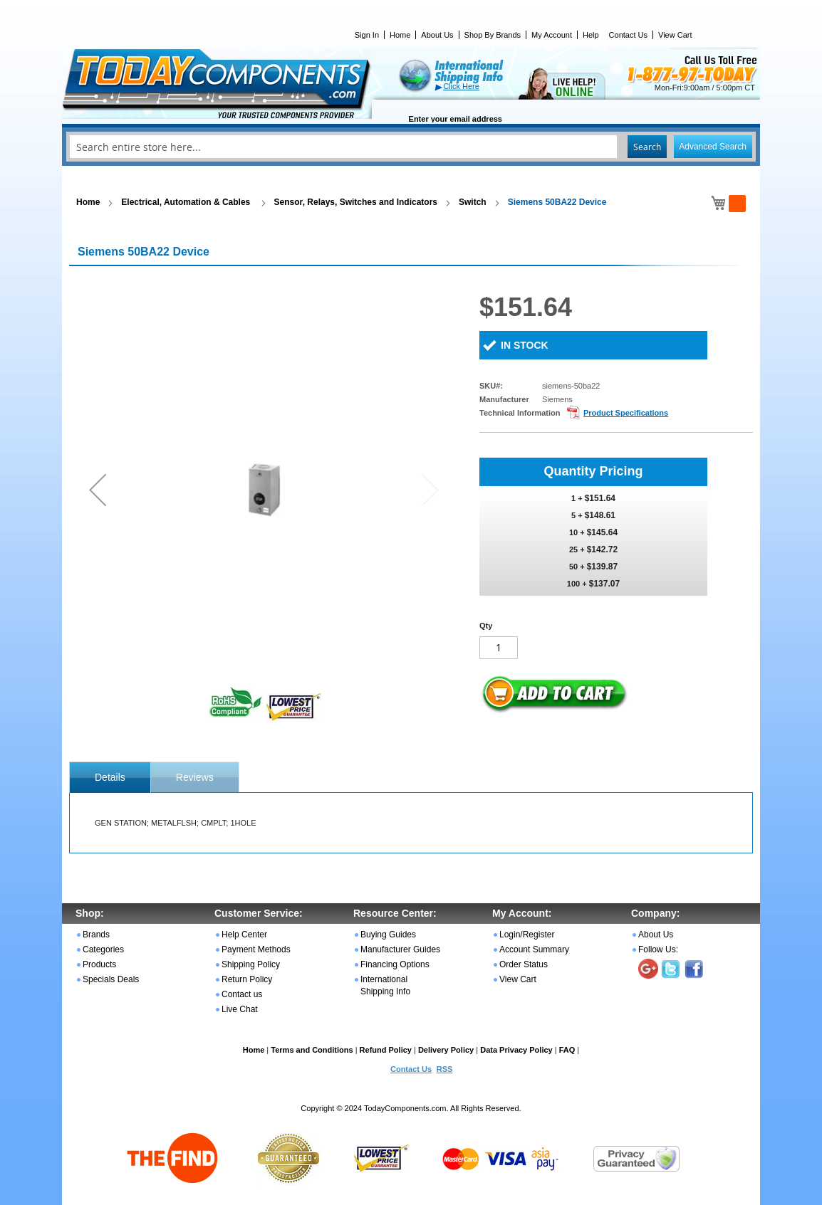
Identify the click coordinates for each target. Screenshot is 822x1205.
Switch (473, 202)
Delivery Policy (446, 1050)
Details (110, 777)
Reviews (195, 777)
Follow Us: (658, 949)
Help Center (244, 935)
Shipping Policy (251, 964)
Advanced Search (712, 147)
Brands (96, 935)
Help (591, 35)
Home (400, 35)
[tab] (110, 777)
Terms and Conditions (312, 1050)
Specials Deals (111, 979)
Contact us (242, 994)
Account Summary (534, 949)
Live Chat (240, 1009)
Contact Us (628, 35)
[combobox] (411, 147)
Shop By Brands (492, 35)
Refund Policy (386, 1050)
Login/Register (526, 935)
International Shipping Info (385, 985)
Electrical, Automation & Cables (186, 202)
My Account (551, 35)
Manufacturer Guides (400, 949)
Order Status (523, 964)
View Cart (675, 35)
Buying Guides (388, 935)
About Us (437, 35)
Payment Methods (256, 949)
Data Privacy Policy (516, 1050)
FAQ (567, 1050)
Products (99, 964)
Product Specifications (625, 413)
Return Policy (247, 979)
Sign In (367, 35)
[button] (97, 489)
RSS (445, 1069)
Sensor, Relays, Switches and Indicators (355, 202)
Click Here (461, 86)
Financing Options (395, 964)
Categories (103, 949)
